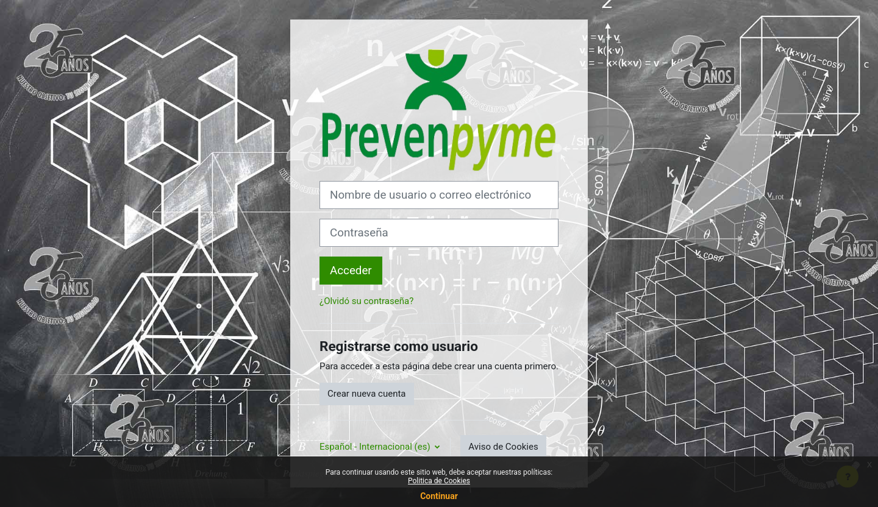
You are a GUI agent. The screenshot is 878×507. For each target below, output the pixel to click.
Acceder (351, 270)
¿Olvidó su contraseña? (366, 301)
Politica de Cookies (439, 481)
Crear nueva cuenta (366, 393)
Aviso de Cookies (503, 446)
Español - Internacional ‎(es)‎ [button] (375, 446)
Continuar (439, 496)
